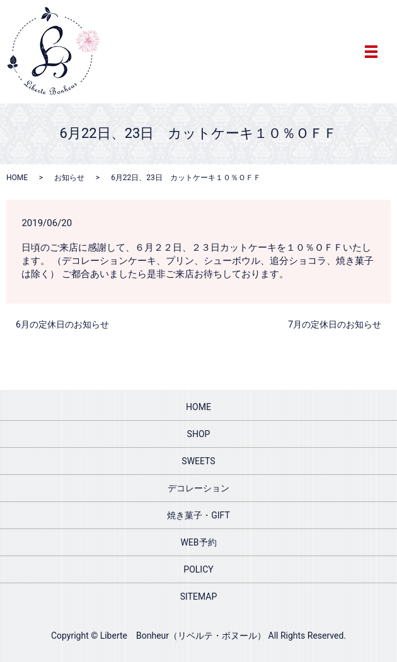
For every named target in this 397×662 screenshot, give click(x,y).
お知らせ (69, 177)
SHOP (198, 434)
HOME (17, 177)
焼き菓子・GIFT (198, 515)
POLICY (198, 569)
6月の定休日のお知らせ (62, 324)
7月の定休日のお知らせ (334, 324)
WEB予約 (198, 542)
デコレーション (198, 488)
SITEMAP (198, 596)
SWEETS (198, 461)
